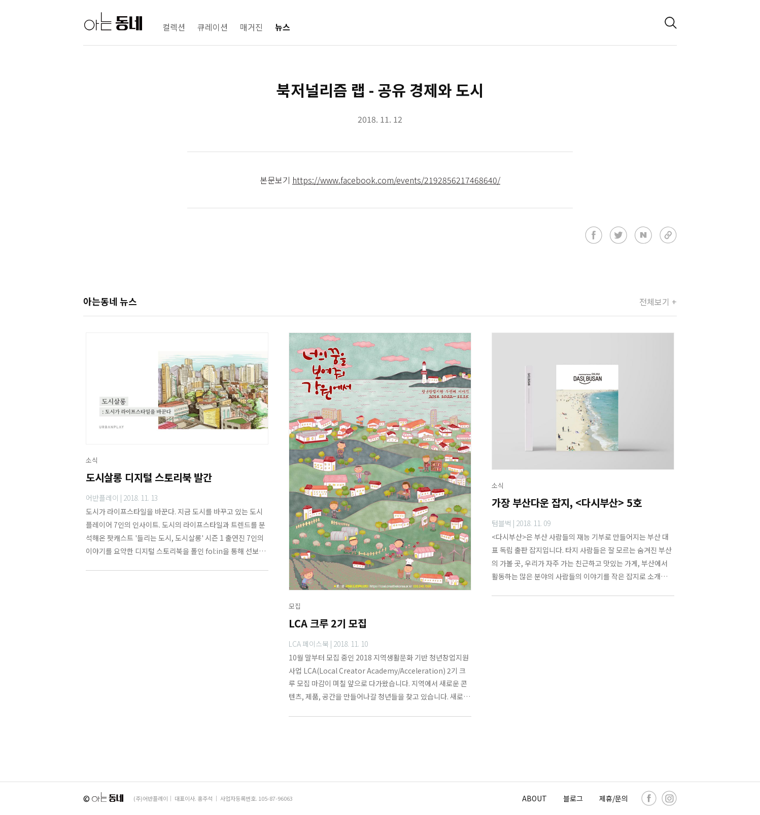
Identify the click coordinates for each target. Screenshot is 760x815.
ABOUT (534, 798)
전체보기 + (658, 301)
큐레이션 (212, 27)
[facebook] (649, 798)
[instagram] (669, 798)
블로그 (573, 798)
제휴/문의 (613, 798)
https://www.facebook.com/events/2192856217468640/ (396, 180)
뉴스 (282, 27)
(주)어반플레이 (150, 798)
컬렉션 (173, 27)
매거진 (251, 27)
